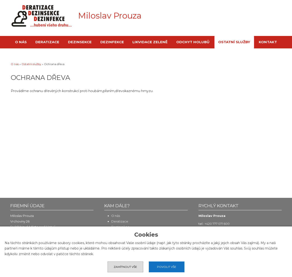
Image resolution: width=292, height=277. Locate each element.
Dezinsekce (80, 42)
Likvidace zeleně (150, 42)
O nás (21, 42)
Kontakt (268, 42)
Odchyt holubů (193, 42)
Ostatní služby (234, 42)
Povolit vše (166, 267)
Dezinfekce (112, 42)
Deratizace (47, 42)
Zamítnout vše (125, 267)
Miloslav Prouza (110, 16)
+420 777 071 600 (217, 224)
